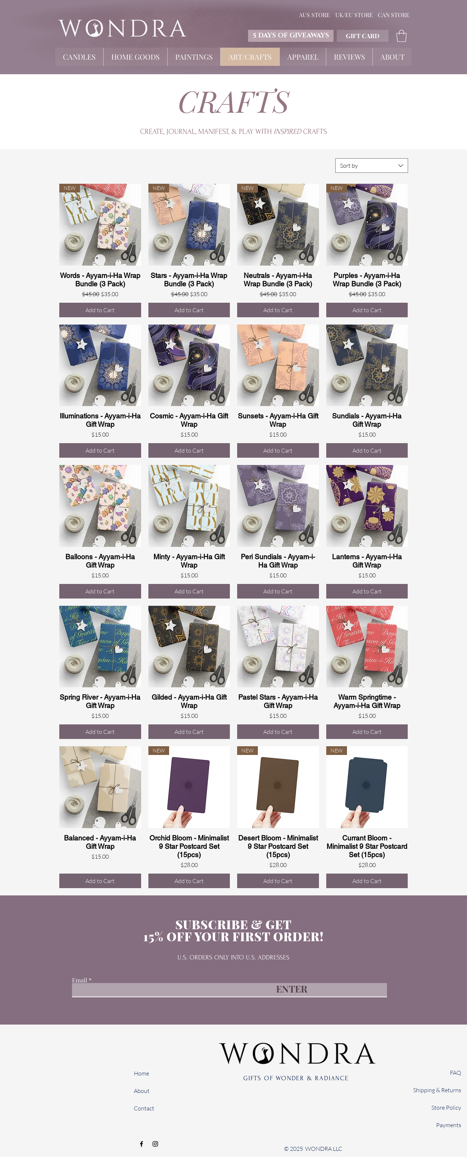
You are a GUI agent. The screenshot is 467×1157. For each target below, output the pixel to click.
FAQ (455, 1072)
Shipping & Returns (437, 1090)
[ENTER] (291, 988)
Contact (144, 1108)
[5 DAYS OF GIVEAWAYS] (291, 36)
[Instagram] (155, 1144)
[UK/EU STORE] (354, 15)
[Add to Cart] (100, 310)
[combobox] (371, 165)
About (141, 1090)
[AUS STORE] (314, 15)
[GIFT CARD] (362, 36)
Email (79, 980)
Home (141, 1073)
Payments (448, 1125)
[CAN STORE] (394, 15)
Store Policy (446, 1107)
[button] (401, 36)
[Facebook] (141, 1144)
